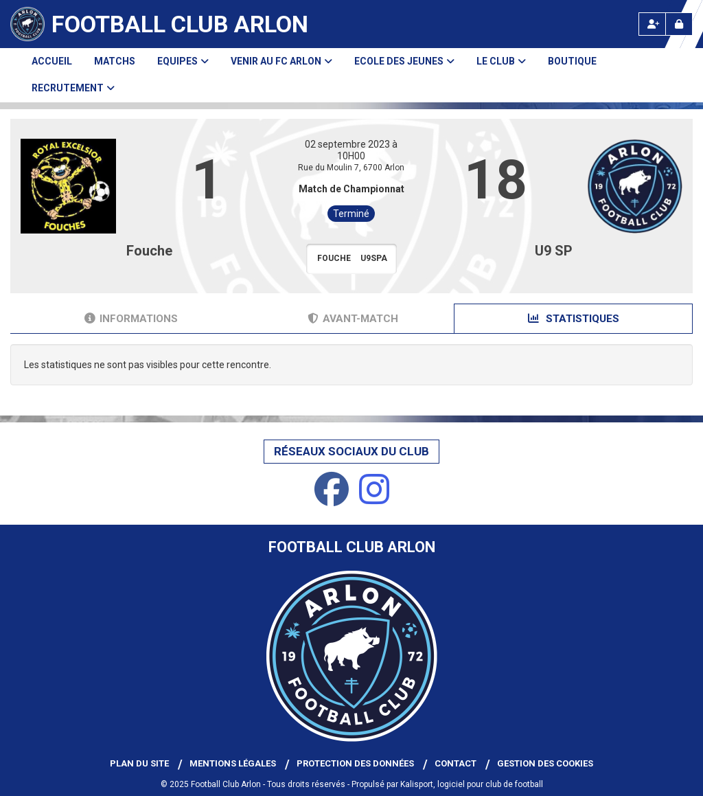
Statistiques (573, 318)
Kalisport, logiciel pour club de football (471, 784)
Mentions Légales (232, 763)
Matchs (114, 61)
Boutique (572, 61)
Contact (455, 763)
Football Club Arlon (179, 24)
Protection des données (355, 763)
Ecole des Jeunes (404, 61)
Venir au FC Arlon (281, 61)
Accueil (52, 61)
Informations (131, 318)
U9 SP (554, 250)
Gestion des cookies (545, 763)
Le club (501, 61)
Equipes (183, 61)
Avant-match (353, 318)
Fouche (149, 250)
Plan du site (139, 763)
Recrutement (73, 87)
